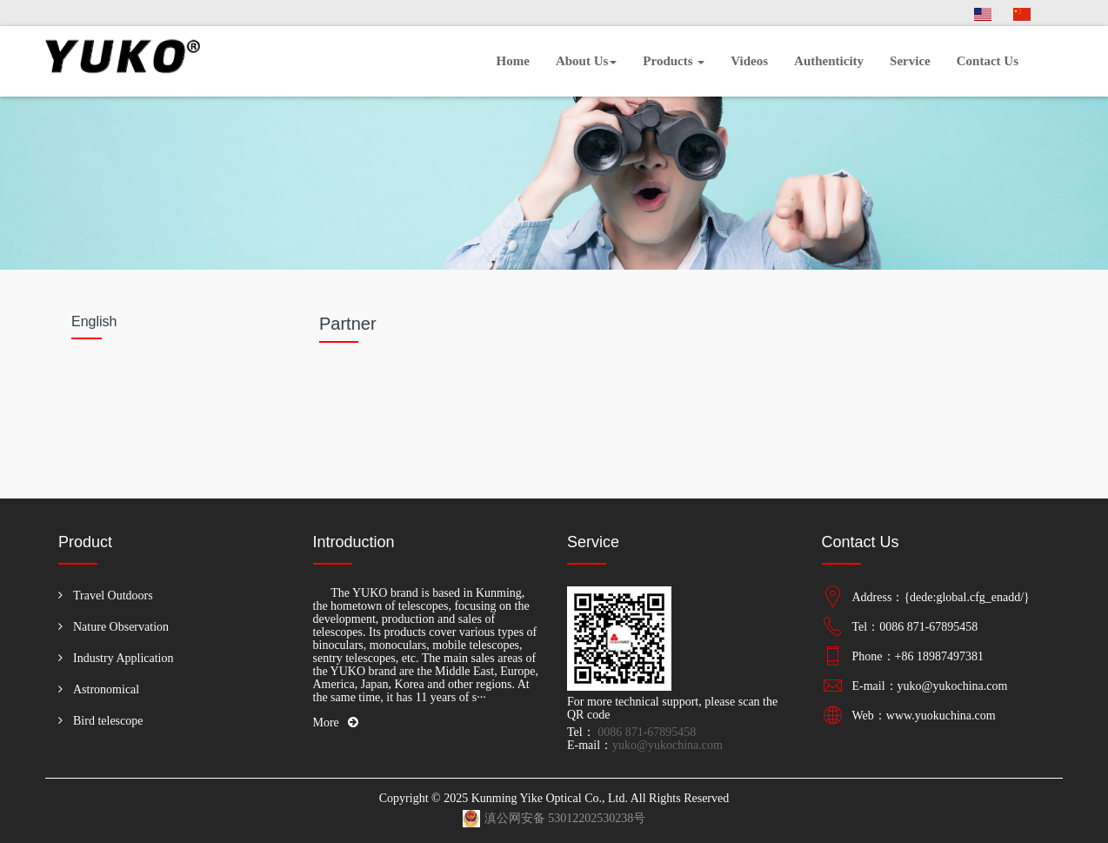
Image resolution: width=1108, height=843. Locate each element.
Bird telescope (108, 720)
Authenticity (829, 61)
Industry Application (123, 658)
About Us (586, 61)
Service (910, 61)
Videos (749, 61)
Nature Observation (121, 626)
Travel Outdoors (113, 595)
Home (513, 61)
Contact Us (987, 61)
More (335, 722)
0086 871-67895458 (646, 732)
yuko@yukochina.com (667, 745)
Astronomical (106, 689)
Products (673, 61)
